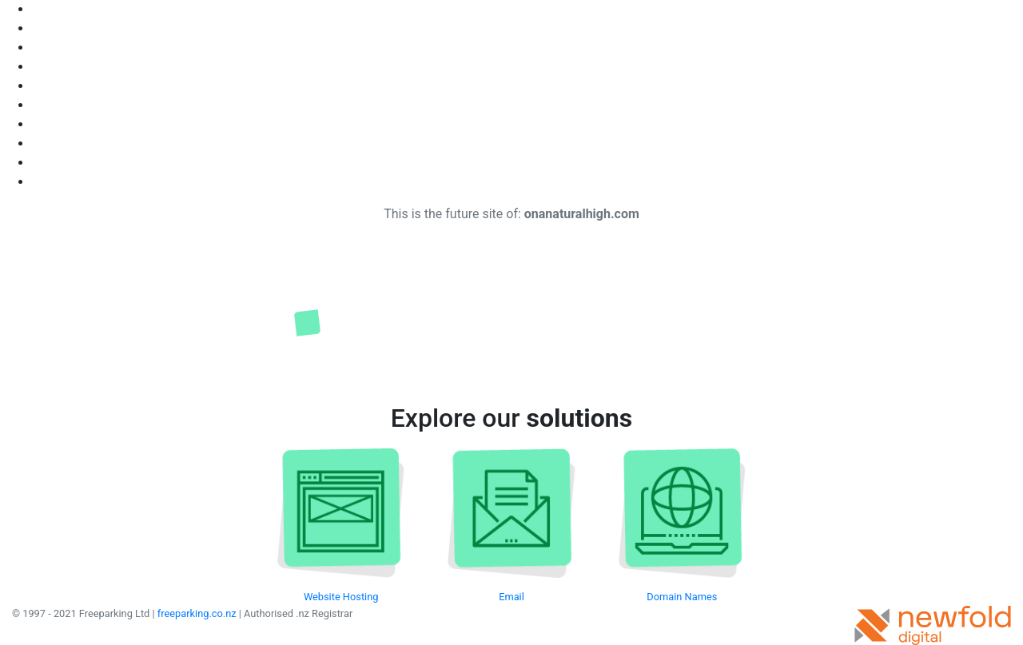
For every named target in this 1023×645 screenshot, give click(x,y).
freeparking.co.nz (197, 613)
